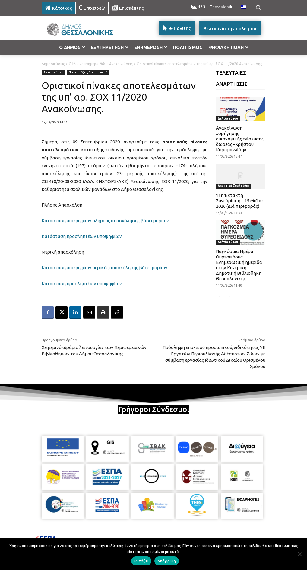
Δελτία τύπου (228, 118)
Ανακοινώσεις (121, 64)
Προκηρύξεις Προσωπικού (88, 72)
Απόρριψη (166, 561)
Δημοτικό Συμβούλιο (233, 185)
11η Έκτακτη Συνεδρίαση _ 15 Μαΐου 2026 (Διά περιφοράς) (239, 201)
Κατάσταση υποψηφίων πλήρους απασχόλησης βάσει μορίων (105, 220)
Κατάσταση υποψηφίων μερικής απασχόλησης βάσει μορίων (104, 267)
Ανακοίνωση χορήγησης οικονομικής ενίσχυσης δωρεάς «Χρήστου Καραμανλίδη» (240, 138)
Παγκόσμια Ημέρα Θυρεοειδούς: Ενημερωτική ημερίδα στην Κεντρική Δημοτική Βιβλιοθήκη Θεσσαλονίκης (239, 265)
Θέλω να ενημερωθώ (87, 64)
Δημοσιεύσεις (53, 64)
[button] (258, 7)
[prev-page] (219, 296)
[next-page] (229, 296)
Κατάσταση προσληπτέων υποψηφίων (82, 236)
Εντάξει (141, 561)
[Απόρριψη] (299, 554)
